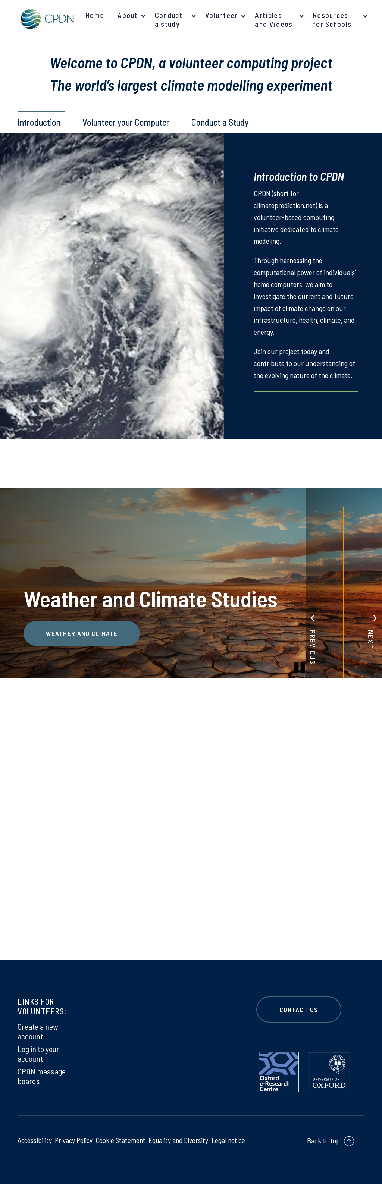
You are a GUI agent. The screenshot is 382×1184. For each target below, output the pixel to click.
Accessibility (35, 1140)
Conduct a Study (219, 122)
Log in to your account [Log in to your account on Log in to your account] (38, 1053)
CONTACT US (298, 1009)
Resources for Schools (332, 19)
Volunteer (221, 14)
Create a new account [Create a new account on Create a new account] (38, 1031)
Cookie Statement (119, 1140)
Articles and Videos (273, 19)
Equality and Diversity (178, 1140)
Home (95, 14)
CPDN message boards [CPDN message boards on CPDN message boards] (42, 1076)
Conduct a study (168, 19)
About (128, 14)
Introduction (39, 122)
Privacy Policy (73, 1140)
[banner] (45, 19)
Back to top (323, 1140)
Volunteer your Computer (125, 122)
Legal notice (227, 1140)
